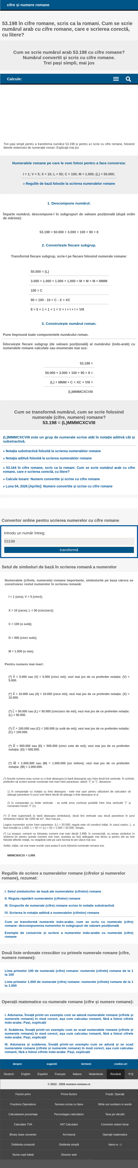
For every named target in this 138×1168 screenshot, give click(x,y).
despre (17, 1063)
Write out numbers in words (115, 1104)
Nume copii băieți (23, 1154)
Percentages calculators (69, 1114)
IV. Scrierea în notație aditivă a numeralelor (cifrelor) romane (52, 912)
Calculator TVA (23, 1124)
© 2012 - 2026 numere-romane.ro (69, 1084)
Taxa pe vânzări (115, 1114)
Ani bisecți (69, 1134)
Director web (69, 1154)
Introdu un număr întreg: (24, 533)
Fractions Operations (23, 1104)
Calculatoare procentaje (23, 1114)
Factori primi (23, 1094)
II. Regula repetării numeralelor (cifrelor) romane (42, 898)
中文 (131, 1074)
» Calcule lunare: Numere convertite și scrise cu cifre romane (51, 479)
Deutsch (9, 1074)
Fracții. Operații (115, 1094)
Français (60, 1074)
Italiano (77, 1074)
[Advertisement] (69, 110)
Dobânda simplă (69, 1144)
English (25, 1074)
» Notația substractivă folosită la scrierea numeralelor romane (52, 451)
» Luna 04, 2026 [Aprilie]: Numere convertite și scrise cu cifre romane (58, 486)
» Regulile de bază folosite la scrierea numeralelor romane (69, 183)
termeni (86, 1063)
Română (115, 1074)
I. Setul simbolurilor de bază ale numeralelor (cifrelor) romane (53, 891)
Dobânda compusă (23, 1144)
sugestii (52, 1063)
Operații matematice (115, 1134)
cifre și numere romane (28, 5)
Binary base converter (23, 1134)
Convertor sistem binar (115, 1124)
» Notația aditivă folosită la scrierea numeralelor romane (47, 458)
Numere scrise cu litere (69, 1104)
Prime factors (69, 1094)
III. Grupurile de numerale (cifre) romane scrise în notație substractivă (59, 905)
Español (43, 1074)
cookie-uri (120, 1063)
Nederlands (96, 1074)
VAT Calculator (69, 1124)
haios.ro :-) (114, 1144)
